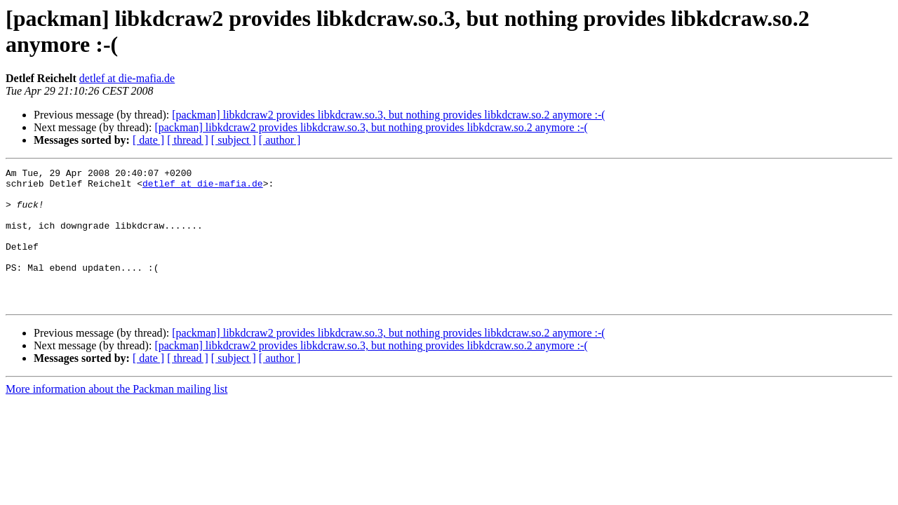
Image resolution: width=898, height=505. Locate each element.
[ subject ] (233, 140)
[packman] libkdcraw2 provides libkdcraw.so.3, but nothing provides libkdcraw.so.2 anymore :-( (388, 115)
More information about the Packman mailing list (116, 416)
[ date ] (148, 140)
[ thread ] (187, 140)
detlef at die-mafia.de (127, 78)
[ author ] (280, 140)
